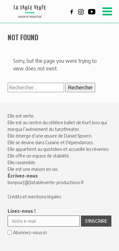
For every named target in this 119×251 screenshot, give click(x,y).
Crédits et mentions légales (34, 196)
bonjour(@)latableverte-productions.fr (46, 182)
